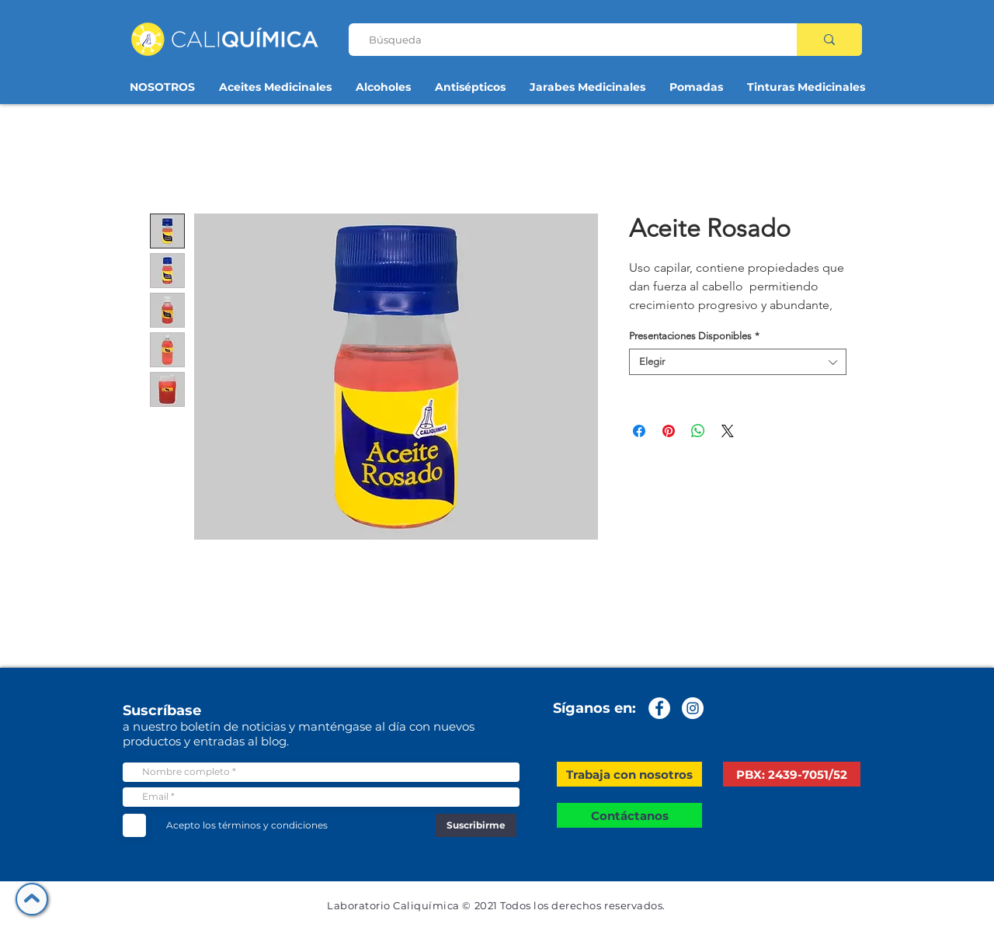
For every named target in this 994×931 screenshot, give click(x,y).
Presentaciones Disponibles (694, 336)
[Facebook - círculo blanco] (659, 708)
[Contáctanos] (629, 815)
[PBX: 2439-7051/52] (791, 774)
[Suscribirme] (476, 825)
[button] (629, 774)
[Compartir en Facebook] (639, 431)
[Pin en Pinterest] (668, 431)
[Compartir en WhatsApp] (698, 431)
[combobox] (737, 362)
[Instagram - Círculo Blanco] (693, 708)
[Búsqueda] (566, 39)
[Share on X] (727, 431)
